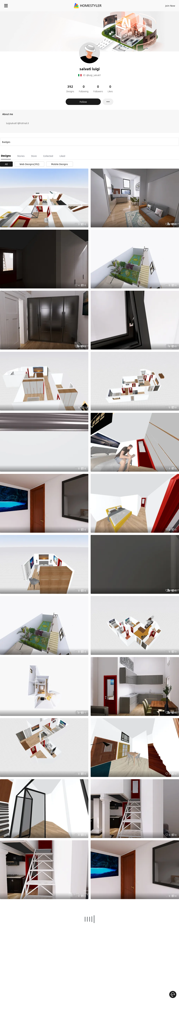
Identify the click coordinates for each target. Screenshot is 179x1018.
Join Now (170, 5)
